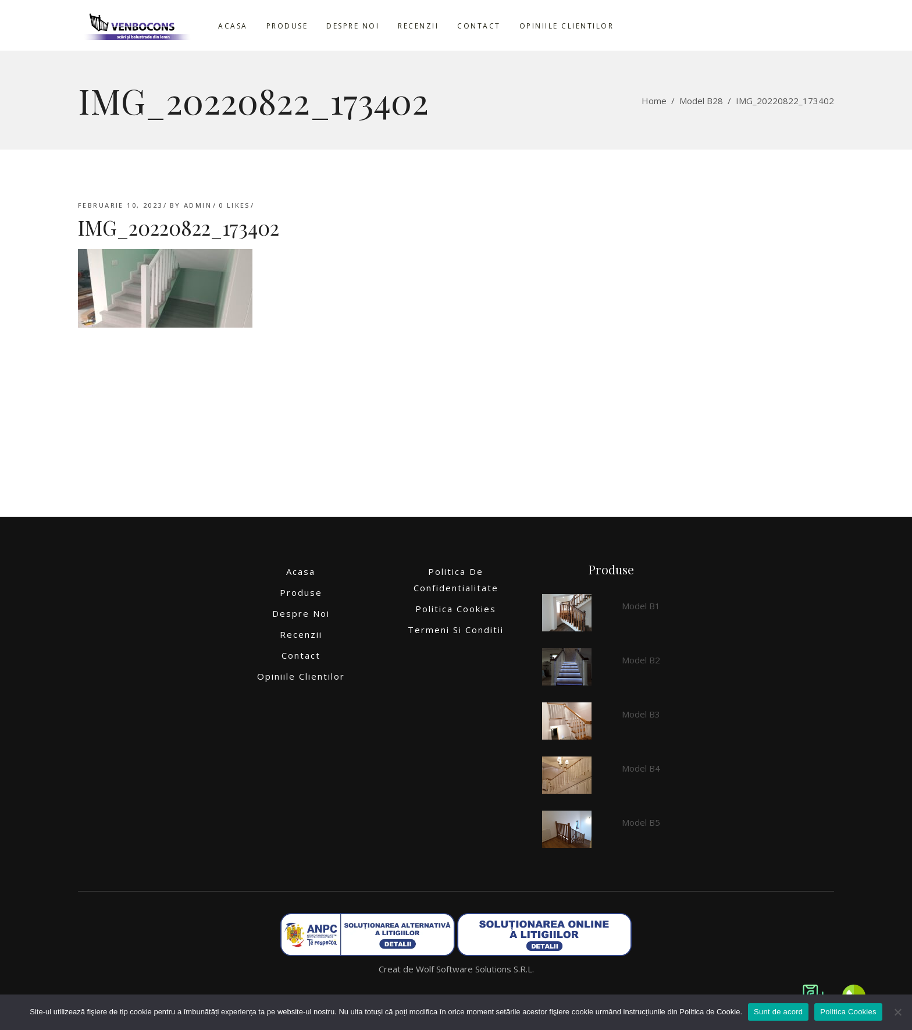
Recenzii (301, 634)
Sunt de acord (778, 1011)
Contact (301, 655)
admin (198, 205)
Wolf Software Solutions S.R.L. (475, 969)
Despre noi (301, 613)
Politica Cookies (455, 609)
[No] (897, 1012)
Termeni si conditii (456, 629)
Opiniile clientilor (301, 676)
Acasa (300, 571)
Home (654, 100)
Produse (301, 592)
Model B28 (701, 100)
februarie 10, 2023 (120, 205)
